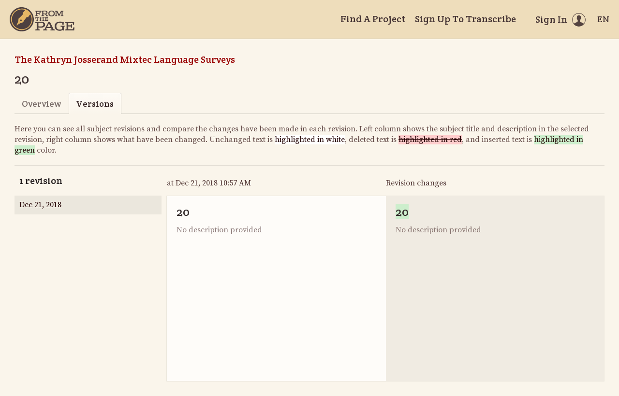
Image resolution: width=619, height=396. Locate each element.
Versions (95, 103)
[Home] (42, 19)
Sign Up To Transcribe (465, 19)
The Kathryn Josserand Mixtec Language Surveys (125, 59)
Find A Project (372, 19)
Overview (41, 103)
